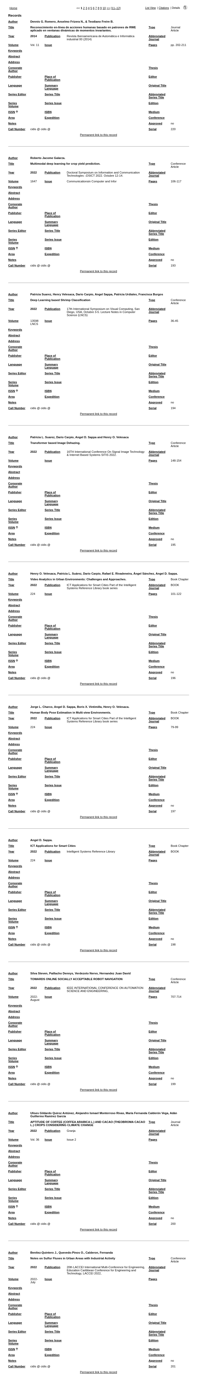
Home (13, 8)
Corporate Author (15, 69)
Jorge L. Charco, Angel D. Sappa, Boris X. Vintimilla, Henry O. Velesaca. (80, 706)
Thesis (153, 67)
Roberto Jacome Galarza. (47, 157)
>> (108, 8)
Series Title (52, 94)
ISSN (11, 112)
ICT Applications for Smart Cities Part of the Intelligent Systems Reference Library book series (101, 586)
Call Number (17, 129)
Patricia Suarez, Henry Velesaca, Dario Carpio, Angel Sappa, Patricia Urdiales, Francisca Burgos (96, 294)
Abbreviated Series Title (157, 96)
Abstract (14, 56)
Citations (164, 7)
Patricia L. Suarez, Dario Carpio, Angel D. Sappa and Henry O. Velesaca (79, 437)
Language (15, 85)
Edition (153, 103)
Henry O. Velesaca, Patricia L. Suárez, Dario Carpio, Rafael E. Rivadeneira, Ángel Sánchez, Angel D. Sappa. (104, 573)
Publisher (15, 76)
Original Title (157, 85)
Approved (155, 123)
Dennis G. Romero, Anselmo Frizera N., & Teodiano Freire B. (72, 21)
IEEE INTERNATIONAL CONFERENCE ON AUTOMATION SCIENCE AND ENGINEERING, (105, 989)
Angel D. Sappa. (41, 840)
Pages (153, 44)
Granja (71, 1130)
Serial (152, 129)
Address (14, 62)
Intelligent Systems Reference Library (91, 851)
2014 (33, 36)
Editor (153, 76)
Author (13, 21)
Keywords (15, 50)
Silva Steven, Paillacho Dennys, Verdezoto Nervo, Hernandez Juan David (80, 973)
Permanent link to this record (98, 134)
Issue (48, 44)
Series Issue (53, 103)
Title (11, 27)
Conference (157, 117)
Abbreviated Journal (157, 38)
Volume (13, 44)
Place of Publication (52, 78)
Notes (12, 123)
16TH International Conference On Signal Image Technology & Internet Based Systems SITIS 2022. (105, 453)
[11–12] (115, 8)
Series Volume (13, 105)
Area (11, 117)
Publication (52, 36)
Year (11, 36)
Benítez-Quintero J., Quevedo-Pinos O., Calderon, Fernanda (71, 1252)
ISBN (48, 112)
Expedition (52, 117)
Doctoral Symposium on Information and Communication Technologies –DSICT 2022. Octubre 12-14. (103, 174)
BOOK (175, 585)
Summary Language (51, 87)
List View (150, 7)
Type (152, 27)
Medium (154, 112)
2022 (33, 172)
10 (104, 8)
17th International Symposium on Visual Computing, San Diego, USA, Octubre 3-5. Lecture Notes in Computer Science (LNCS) (103, 312)
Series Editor (17, 94)
